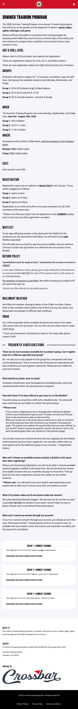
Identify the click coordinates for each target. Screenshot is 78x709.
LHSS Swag (8, 328)
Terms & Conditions (53, 704)
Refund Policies (23, 704)
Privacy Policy (37, 704)
